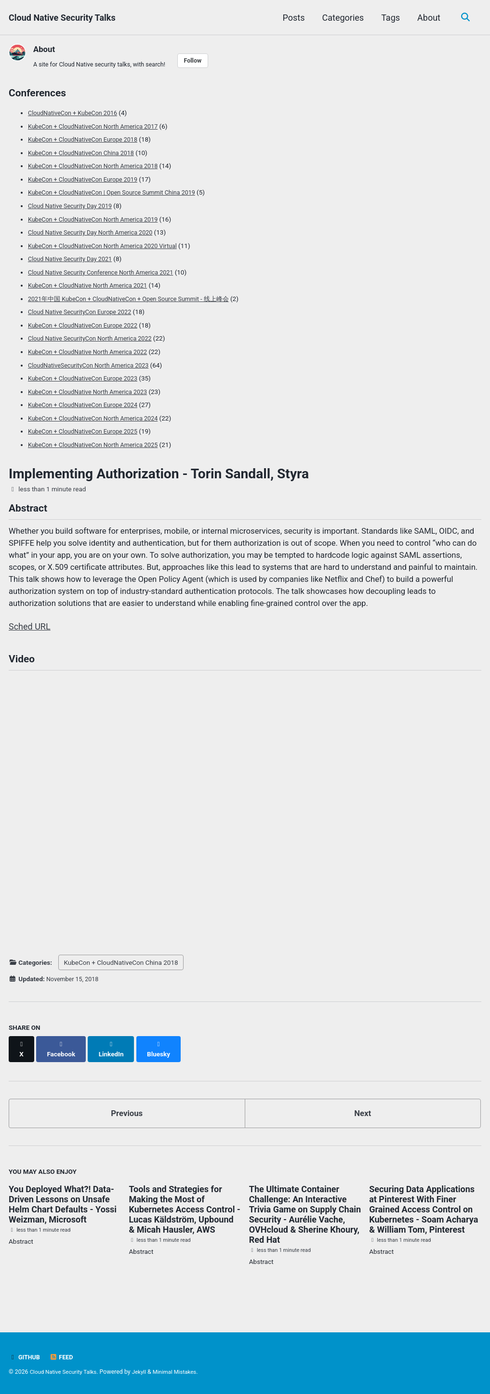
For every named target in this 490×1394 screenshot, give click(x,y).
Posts (292, 18)
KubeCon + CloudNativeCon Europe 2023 (87, 376)
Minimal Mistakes (182, 1372)
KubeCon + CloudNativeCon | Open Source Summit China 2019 (118, 194)
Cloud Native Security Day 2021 (73, 259)
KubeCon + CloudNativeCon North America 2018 (98, 168)
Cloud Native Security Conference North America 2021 (106, 272)
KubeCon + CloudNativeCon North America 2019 (98, 220)
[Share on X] (22, 1066)
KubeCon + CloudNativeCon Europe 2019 (87, 181)
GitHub (25, 1357)
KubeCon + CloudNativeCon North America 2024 (98, 415)
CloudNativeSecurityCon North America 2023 (93, 363)
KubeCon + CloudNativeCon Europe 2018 (87, 142)
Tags (389, 18)
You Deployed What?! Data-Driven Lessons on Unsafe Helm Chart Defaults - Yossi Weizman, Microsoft (63, 1218)
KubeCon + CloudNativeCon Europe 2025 (87, 428)
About (427, 18)
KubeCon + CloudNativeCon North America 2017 (98, 129)
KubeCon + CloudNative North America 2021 (92, 285)
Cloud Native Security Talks (62, 18)
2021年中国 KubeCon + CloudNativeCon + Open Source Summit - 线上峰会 (136, 298)
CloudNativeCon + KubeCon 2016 (76, 116)
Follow (204, 61)
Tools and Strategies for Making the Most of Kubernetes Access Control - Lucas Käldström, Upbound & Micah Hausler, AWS (184, 1223)
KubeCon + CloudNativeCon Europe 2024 (87, 402)
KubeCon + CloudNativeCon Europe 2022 (87, 324)
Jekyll (144, 1372)
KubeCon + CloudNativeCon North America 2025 (98, 441)
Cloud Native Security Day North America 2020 (95, 233)
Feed (63, 1357)
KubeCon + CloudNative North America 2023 (92, 389)
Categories (341, 18)
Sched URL (30, 645)
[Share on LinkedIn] (115, 1066)
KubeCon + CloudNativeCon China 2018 (85, 155)
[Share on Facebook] (63, 1066)
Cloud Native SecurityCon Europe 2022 (83, 311)
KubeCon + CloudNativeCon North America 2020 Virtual (108, 246)
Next (363, 1126)
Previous (127, 1126)
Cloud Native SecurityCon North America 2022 (94, 337)
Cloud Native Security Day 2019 (73, 207)
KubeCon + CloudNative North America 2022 (92, 350)
